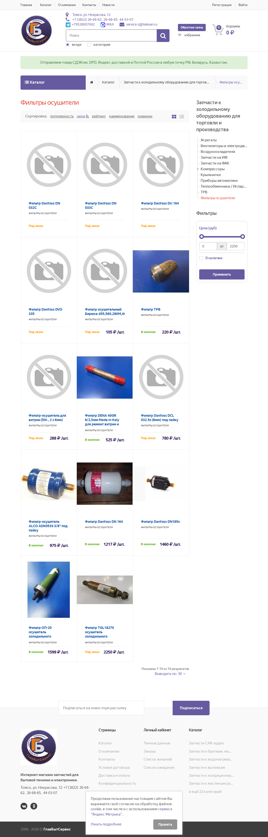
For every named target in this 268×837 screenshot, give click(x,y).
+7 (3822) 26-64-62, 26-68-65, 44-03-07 (103, 19)
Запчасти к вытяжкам (207, 767)
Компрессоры (213, 169)
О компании (67, 5)
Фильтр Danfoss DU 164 (160, 203)
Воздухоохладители (218, 152)
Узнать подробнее (106, 824)
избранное (189, 35)
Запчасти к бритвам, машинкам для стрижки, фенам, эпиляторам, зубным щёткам (211, 751)
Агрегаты (209, 140)
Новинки (145, 116)
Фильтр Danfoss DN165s (160, 522)
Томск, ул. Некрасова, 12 (91, 15)
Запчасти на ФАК (215, 163)
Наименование (121, 116)
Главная (26, 5)
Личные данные (157, 743)
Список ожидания (159, 767)
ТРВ (204, 192)
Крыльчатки (211, 175)
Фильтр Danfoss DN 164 (104, 522)
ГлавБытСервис (57, 829)
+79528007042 (80, 24)
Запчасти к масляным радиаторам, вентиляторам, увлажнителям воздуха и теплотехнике (211, 783)
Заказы (150, 751)
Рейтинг (99, 116)
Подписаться (191, 708)
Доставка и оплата (114, 775)
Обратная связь (192, 27)
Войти (243, 5)
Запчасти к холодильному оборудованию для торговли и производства (169, 82)
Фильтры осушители (233, 82)
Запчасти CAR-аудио (206, 743)
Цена (81, 116)
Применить (222, 274)
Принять (165, 824)
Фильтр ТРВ (150, 309)
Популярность (62, 116)
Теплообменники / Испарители (224, 186)
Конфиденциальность (117, 783)
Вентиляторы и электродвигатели (224, 146)
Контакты (89, 5)
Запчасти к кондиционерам (211, 775)
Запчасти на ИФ (214, 157)
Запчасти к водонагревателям (211, 759)
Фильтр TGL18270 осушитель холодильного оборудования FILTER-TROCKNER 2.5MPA (103, 636)
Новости (109, 5)
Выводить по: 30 (169, 674)
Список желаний (158, 759)
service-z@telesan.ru (141, 24)
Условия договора (114, 767)
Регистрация (222, 5)
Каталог (46, 5)
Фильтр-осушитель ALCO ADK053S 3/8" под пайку (48, 526)
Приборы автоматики (219, 180)
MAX (107, 24)
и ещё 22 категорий (205, 791)
